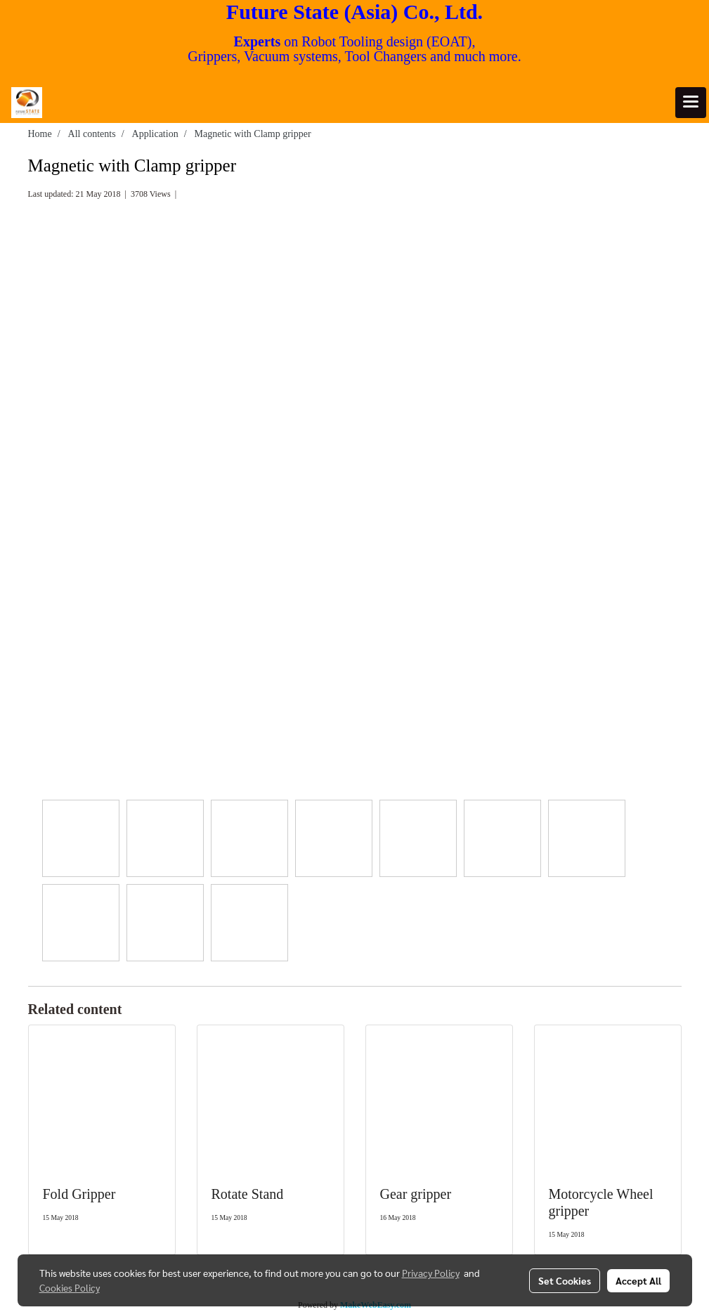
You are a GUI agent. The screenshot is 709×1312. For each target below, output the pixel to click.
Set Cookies (564, 1280)
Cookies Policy (69, 1287)
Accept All (638, 1280)
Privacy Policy (431, 1272)
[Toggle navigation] (690, 102)
